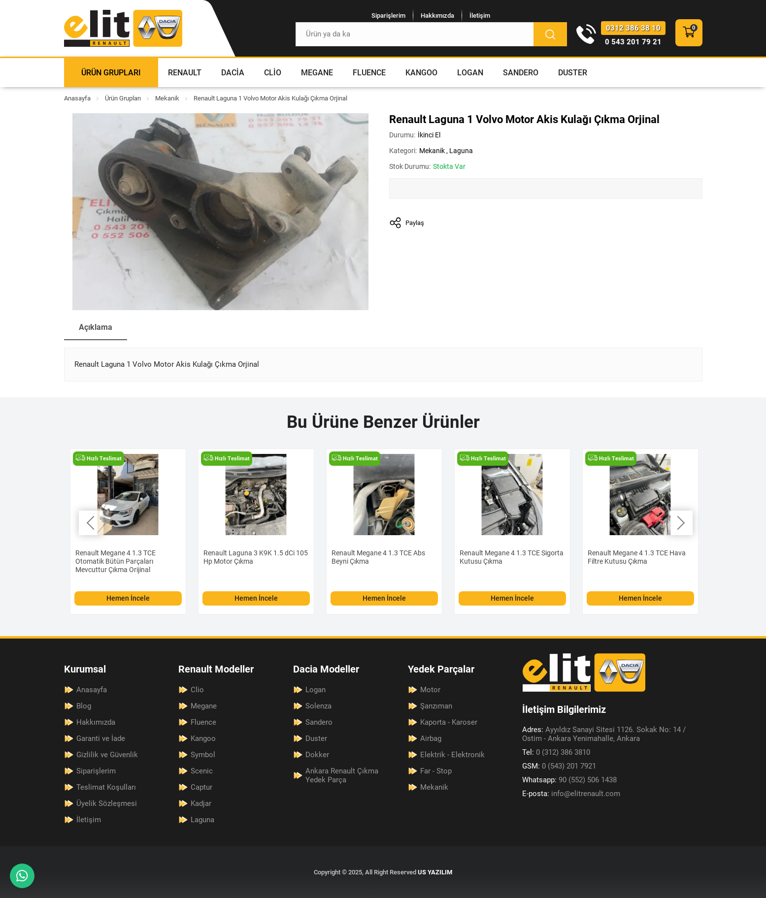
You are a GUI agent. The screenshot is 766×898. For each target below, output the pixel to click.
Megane (317, 72)
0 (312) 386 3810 (556, 752)
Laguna (461, 151)
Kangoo (421, 72)
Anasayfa (77, 98)
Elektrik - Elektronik (452, 754)
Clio (272, 72)
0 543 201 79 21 (633, 41)
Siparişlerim (388, 15)
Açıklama (95, 327)
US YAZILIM (435, 872)
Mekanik (167, 98)
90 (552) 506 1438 (569, 779)
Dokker (317, 754)
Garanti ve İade (100, 738)
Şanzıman (436, 706)
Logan (470, 72)
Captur (201, 787)
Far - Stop (436, 771)
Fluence (369, 72)
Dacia (232, 72)
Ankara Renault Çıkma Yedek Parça (341, 775)
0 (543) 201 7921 (559, 766)
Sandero (520, 72)
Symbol (203, 754)
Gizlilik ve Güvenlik (107, 754)
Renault (184, 72)
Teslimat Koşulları (106, 787)
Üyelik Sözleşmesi (106, 803)
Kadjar (201, 803)
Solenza (318, 706)
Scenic (202, 771)
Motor (430, 689)
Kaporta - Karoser (448, 722)
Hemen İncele (128, 598)
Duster (572, 72)
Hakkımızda (437, 15)
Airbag (430, 738)
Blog (83, 706)
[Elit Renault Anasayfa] (123, 28)
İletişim (479, 15)
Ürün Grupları (111, 72)
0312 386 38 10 (633, 28)
